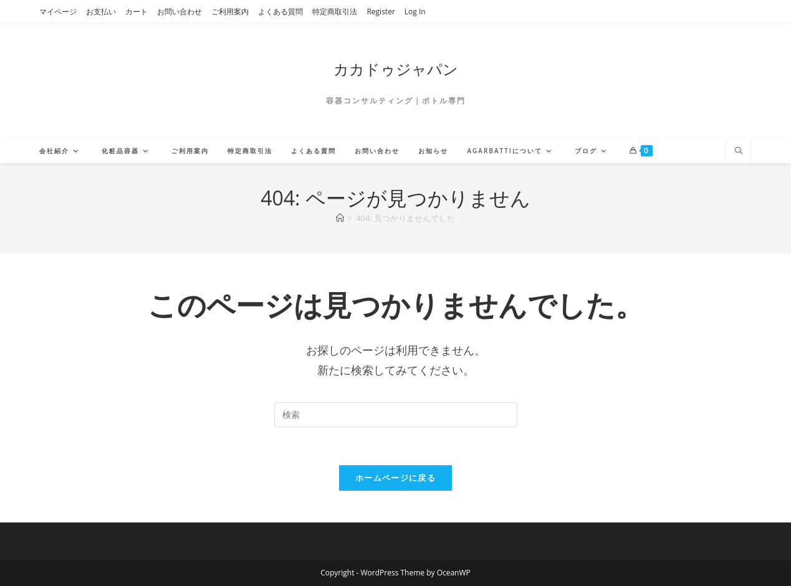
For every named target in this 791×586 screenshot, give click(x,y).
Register (381, 11)
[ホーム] (340, 218)
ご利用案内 (230, 11)
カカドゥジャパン (395, 69)
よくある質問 (280, 11)
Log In (415, 11)
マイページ (58, 11)
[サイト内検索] (738, 151)
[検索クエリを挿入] (395, 414)
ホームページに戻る (395, 477)
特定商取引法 (334, 11)
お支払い (101, 11)
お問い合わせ (179, 11)
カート (136, 11)
